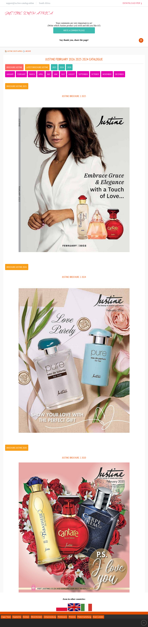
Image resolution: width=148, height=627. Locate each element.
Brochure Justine (14, 67)
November (107, 74)
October (95, 74)
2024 (62, 67)
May (48, 74)
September (83, 74)
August (71, 74)
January (10, 74)
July (63, 74)
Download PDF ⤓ (132, 3)
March (32, 74)
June (56, 74)
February (21, 74)
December (119, 74)
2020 (69, 67)
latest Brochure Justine (37, 67)
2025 (54, 67)
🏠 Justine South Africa (13, 51)
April (41, 74)
